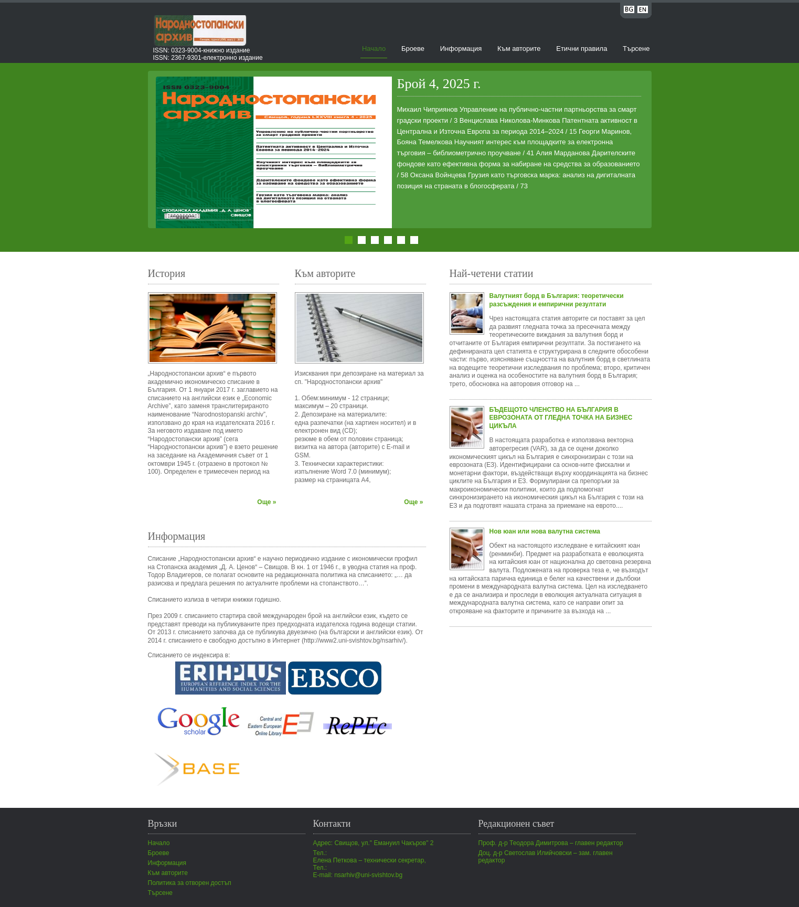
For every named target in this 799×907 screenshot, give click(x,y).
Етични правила (581, 48)
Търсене (636, 48)
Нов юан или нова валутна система (545, 531)
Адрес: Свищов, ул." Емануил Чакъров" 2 (373, 843)
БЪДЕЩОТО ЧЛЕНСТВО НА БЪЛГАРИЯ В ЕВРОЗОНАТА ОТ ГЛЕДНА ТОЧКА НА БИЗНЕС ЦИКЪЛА (561, 418)
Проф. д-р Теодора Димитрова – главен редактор (550, 843)
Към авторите (519, 48)
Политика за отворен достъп (189, 883)
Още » (266, 502)
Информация (461, 48)
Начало (374, 48)
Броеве (412, 48)
